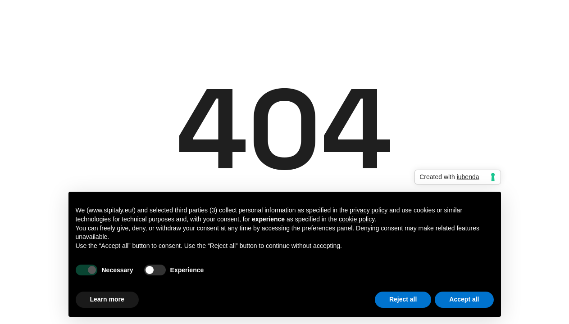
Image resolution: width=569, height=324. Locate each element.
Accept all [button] (464, 299)
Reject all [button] (403, 299)
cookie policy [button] (356, 219)
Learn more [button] (107, 299)
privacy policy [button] (368, 210)
